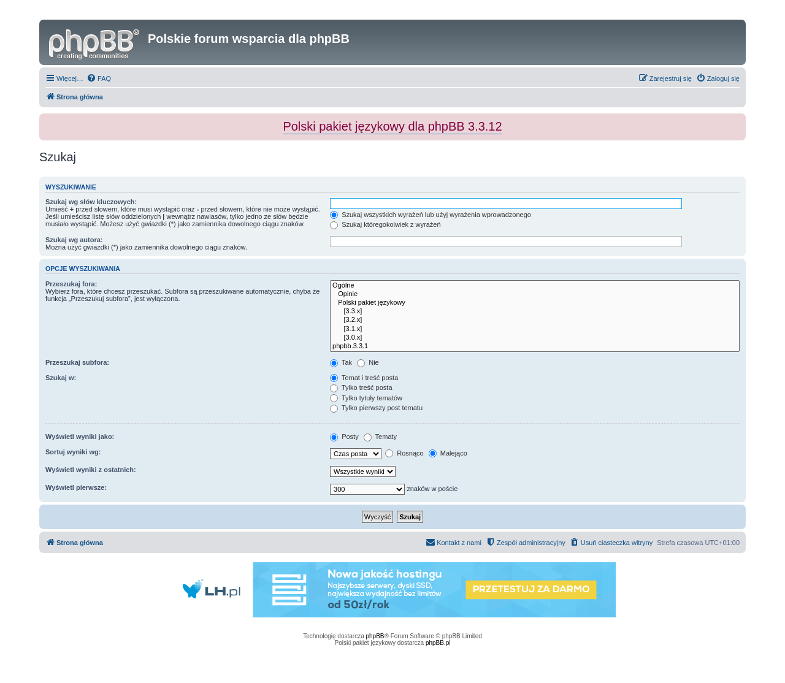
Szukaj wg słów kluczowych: (91, 201)
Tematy (380, 436)
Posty (344, 436)
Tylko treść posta (361, 387)
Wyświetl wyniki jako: (79, 436)
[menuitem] (98, 78)
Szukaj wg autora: (74, 239)
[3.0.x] (534, 338)
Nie (368, 362)
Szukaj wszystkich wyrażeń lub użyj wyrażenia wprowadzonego (430, 214)
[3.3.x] (534, 311)
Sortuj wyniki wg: (73, 452)
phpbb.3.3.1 (534, 346)
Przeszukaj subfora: (77, 362)
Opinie (534, 294)
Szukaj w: (60, 377)
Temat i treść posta (364, 377)
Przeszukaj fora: (71, 284)
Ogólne (534, 285)
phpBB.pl (438, 642)
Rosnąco (404, 453)
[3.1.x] (534, 329)
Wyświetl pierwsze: (76, 487)
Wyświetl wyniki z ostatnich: (90, 469)
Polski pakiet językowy (534, 303)
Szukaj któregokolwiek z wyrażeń (385, 224)
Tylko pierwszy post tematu (376, 407)
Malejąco (448, 453)
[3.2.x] (534, 320)
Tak (341, 362)
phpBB (375, 636)
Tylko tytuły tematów (366, 398)
